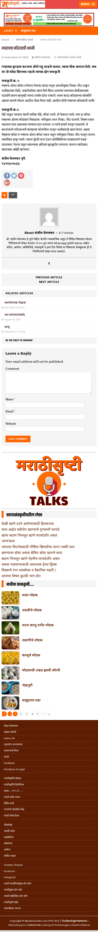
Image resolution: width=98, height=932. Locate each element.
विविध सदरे (9, 803)
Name (9, 399)
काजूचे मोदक (31, 655)
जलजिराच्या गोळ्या (15, 302)
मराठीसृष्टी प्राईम (11, 902)
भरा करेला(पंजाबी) (14, 314)
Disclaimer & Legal (14, 769)
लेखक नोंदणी (10, 732)
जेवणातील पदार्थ (66, 57)
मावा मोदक (30, 595)
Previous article (49, 277)
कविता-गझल (10, 855)
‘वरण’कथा (8, 541)
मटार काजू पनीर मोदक (38, 625)
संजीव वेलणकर (43, 57)
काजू (7, 327)
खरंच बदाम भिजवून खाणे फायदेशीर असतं (29, 535)
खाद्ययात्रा (8, 843)
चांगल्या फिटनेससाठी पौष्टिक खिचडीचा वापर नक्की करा (38, 546)
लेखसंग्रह (8, 824)
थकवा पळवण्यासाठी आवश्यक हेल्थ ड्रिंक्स (29, 564)
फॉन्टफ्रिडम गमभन (12, 908)
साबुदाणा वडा (31, 700)
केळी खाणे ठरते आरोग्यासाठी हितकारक (28, 523)
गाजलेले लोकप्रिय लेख (14, 809)
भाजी (78, 57)
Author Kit (9, 738)
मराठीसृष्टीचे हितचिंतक (14, 784)
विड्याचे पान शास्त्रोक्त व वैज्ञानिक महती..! (29, 570)
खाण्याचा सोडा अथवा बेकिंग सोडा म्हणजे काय (32, 552)
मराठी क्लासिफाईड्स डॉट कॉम (17, 883)
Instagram (10, 877)
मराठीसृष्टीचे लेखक (12, 778)
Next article (49, 282)
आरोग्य (7, 849)
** (13, 195)
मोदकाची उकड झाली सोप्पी (41, 670)
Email (9, 411)
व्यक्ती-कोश (9, 831)
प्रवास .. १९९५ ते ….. (13, 790)
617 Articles (66, 233)
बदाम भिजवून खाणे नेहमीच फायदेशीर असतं (31, 558)
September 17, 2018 (16, 57)
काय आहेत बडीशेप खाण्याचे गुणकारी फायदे (30, 529)
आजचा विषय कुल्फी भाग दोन (21, 575)
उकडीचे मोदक (32, 610)
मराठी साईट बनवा (12, 797)
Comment (12, 369)
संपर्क (6, 756)
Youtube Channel (13, 864)
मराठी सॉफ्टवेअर (11, 815)
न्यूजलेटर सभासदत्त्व (13, 744)
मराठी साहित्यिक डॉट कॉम (16, 896)
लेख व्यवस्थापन (11, 725)
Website (10, 424)
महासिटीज (9, 837)
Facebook (9, 871)
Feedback (9, 763)
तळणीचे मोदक (32, 640)
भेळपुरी (27, 685)
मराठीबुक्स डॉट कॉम (13, 889)
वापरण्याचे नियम (11, 750)
